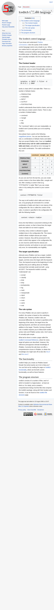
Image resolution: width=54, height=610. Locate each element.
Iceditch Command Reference (28, 340)
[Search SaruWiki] (47, 10)
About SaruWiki (31, 410)
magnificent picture (25, 136)
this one (24, 354)
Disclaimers (40, 410)
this (47, 352)
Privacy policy (22, 410)
